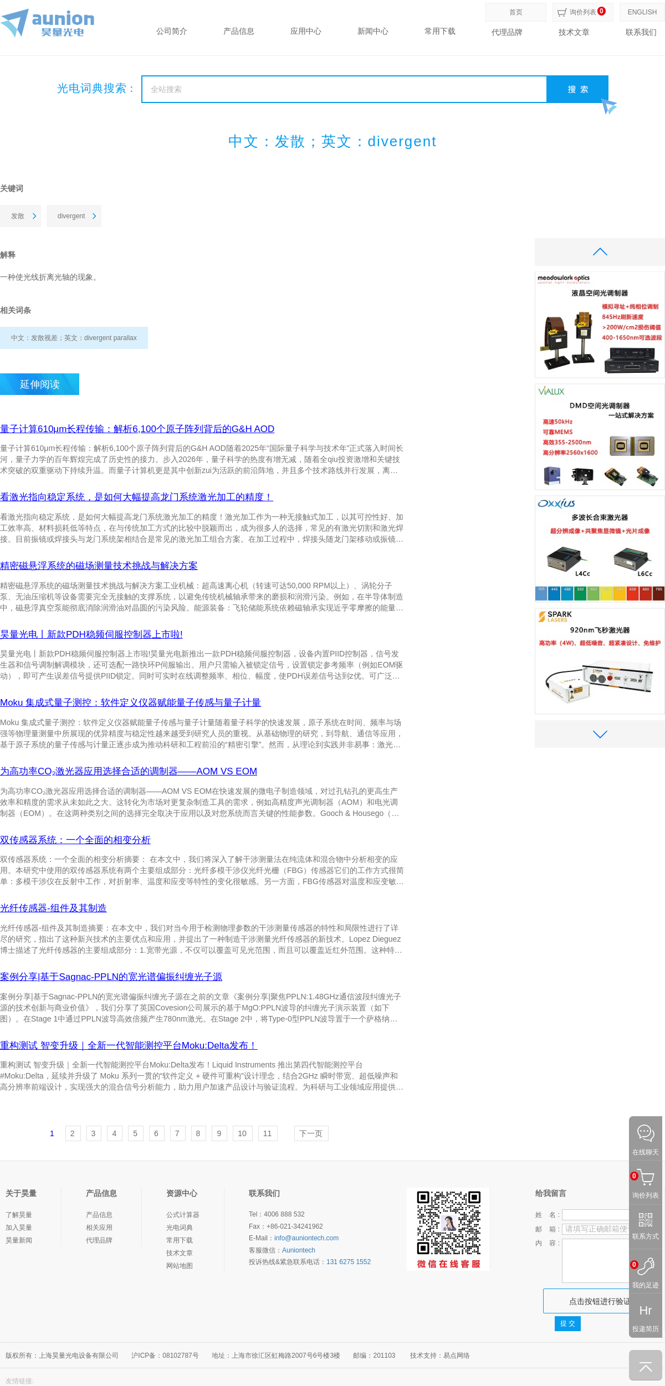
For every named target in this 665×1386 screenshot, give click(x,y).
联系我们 (641, 32)
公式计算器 (183, 1215)
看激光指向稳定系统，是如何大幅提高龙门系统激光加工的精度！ (136, 497)
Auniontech (298, 1250)
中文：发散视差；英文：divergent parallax (74, 338)
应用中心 (305, 31)
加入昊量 (19, 1227)
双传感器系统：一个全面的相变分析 (75, 840)
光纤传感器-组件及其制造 (53, 908)
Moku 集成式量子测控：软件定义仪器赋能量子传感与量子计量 (130, 703)
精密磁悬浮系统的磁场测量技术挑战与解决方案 (99, 566)
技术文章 (574, 32)
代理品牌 (507, 32)
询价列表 (583, 12)
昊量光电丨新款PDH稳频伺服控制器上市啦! (91, 635)
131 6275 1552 (348, 1262)
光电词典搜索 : (95, 88)
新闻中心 (372, 31)
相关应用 (99, 1227)
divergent (71, 216)
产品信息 (238, 31)
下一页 (311, 1133)
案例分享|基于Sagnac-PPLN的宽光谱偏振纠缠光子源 (111, 977)
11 (267, 1133)
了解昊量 (19, 1215)
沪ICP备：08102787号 (164, 1355)
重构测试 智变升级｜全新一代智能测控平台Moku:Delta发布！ (129, 1046)
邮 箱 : (547, 1229)
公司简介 (171, 31)
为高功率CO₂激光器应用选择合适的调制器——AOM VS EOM (128, 772)
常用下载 (440, 31)
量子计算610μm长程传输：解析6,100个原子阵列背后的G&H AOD (137, 429)
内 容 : (547, 1243)
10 (242, 1133)
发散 (17, 216)
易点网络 (456, 1355)
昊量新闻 (19, 1240)
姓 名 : (547, 1215)
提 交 (567, 1323)
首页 (516, 12)
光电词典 (179, 1227)
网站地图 (179, 1266)
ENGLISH (642, 12)
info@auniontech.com (306, 1238)
